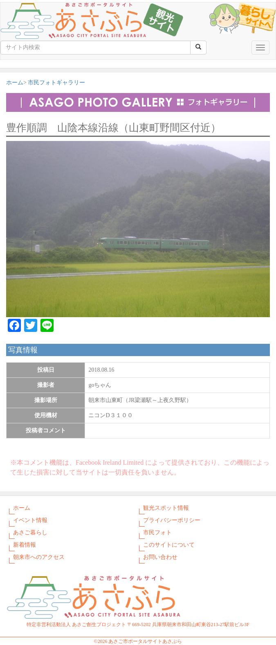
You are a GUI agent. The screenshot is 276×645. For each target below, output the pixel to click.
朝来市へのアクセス (39, 557)
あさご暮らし (30, 532)
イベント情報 (30, 520)
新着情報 (24, 545)
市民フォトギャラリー (56, 82)
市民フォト (157, 532)
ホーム (14, 82)
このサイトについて (169, 545)
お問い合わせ (160, 557)
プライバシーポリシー (171, 520)
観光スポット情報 (166, 508)
